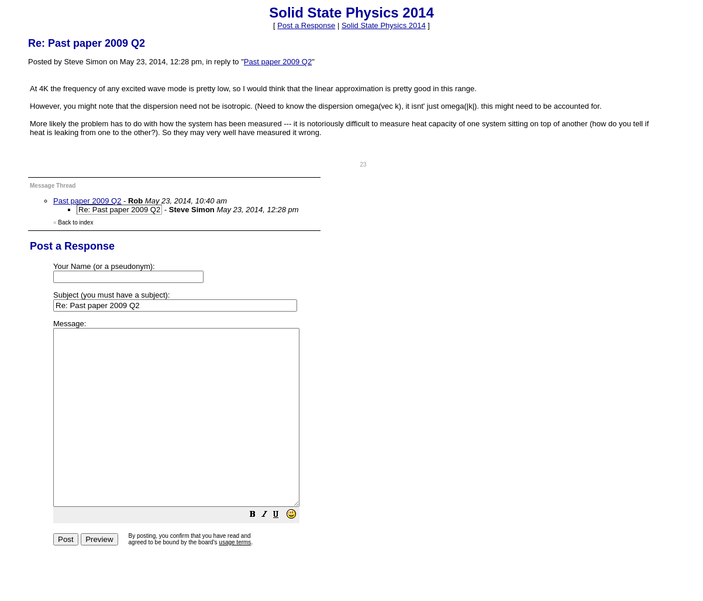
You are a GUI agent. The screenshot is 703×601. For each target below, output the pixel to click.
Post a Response (306, 25)
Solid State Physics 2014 (384, 25)
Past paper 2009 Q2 (278, 61)
